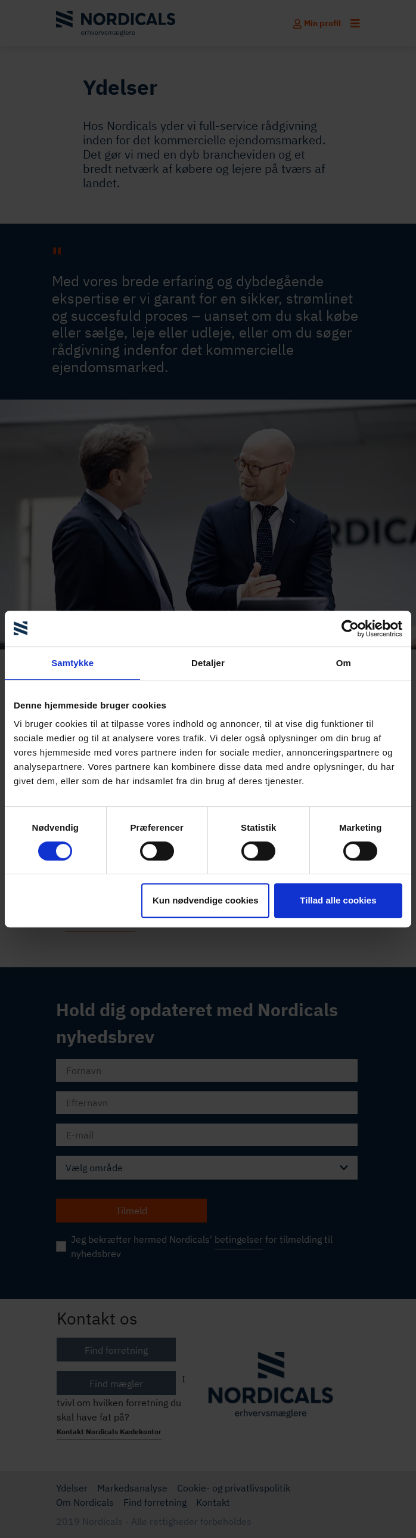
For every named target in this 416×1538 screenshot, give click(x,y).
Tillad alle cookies (338, 900)
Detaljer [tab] (208, 663)
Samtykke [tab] (72, 663)
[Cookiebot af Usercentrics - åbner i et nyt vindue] (350, 629)
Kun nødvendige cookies (206, 900)
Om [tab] (343, 663)
